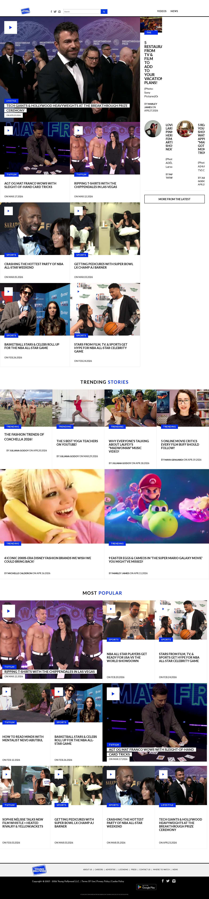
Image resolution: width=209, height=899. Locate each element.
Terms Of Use (88, 881)
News (175, 870)
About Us (87, 870)
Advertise (111, 870)
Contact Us (144, 870)
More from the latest (174, 199)
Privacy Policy (103, 881)
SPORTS (11, 255)
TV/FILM (12, 174)
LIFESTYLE (167, 805)
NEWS (174, 11)
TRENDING (104, 382)
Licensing (123, 870)
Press (133, 870)
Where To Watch (161, 870)
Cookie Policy (117, 881)
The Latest (150, 34)
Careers (99, 870)
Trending (12, 426)
